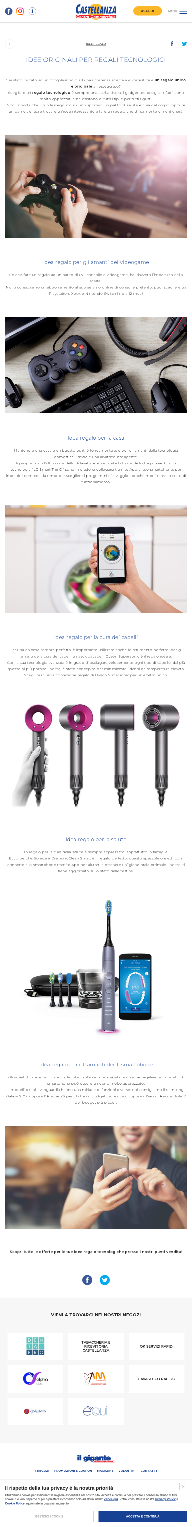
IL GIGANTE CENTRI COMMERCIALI (142, 1481)
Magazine (105, 1470)
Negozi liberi (105, 1481)
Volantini (127, 1470)
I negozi (42, 1470)
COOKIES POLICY (112, 1508)
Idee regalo (96, 44)
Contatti (148, 1470)
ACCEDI (147, 11)
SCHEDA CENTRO (39, 1481)
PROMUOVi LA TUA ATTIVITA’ (73, 1481)
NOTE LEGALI (62, 1508)
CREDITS (133, 1508)
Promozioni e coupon (73, 1470)
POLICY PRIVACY (86, 1508)
